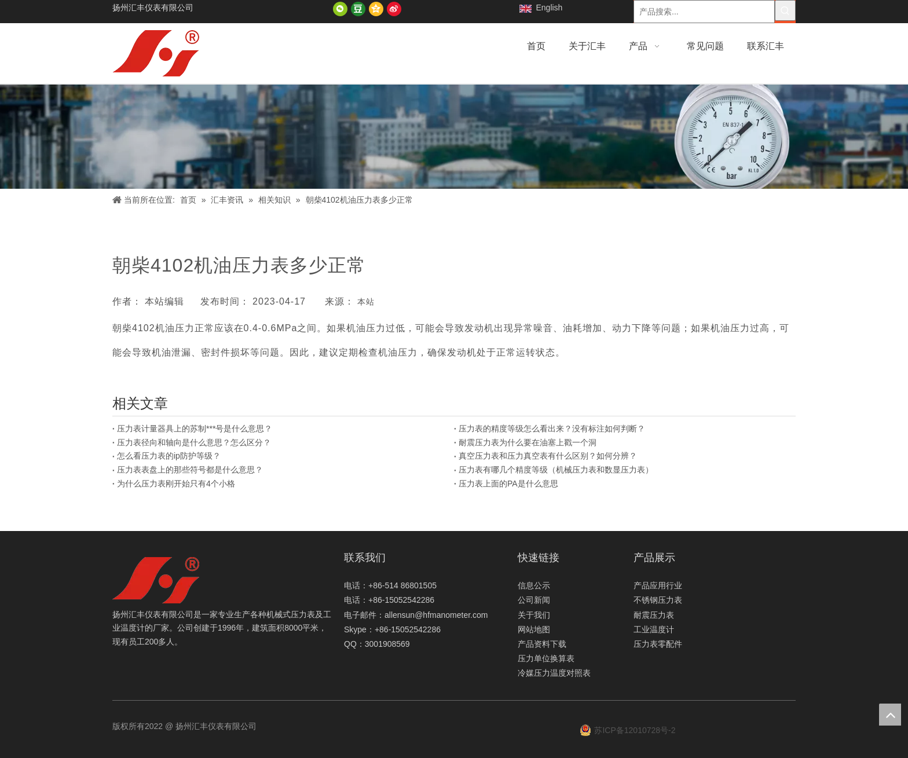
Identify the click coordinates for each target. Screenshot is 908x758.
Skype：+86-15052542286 (392, 629)
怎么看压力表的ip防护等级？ (169, 455)
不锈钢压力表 (658, 600)
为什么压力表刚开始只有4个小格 (176, 483)
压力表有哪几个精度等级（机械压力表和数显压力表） (556, 469)
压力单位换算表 (546, 658)
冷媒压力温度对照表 (554, 673)
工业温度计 (654, 629)
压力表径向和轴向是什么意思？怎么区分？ (194, 442)
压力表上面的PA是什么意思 (508, 483)
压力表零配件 (658, 644)
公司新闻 (534, 600)
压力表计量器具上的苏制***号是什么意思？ (194, 428)
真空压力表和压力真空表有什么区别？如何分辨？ (548, 455)
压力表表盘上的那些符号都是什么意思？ (190, 469)
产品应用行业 (658, 585)
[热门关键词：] (785, 10)
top (890, 715)
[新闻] (454, 137)
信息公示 (534, 585)
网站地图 (534, 629)
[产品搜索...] (704, 11)
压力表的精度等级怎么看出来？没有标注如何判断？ (552, 428)
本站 (366, 301)
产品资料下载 (542, 644)
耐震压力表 (654, 615)
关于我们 (534, 615)
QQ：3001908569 (377, 644)
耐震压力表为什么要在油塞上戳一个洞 (527, 442)
